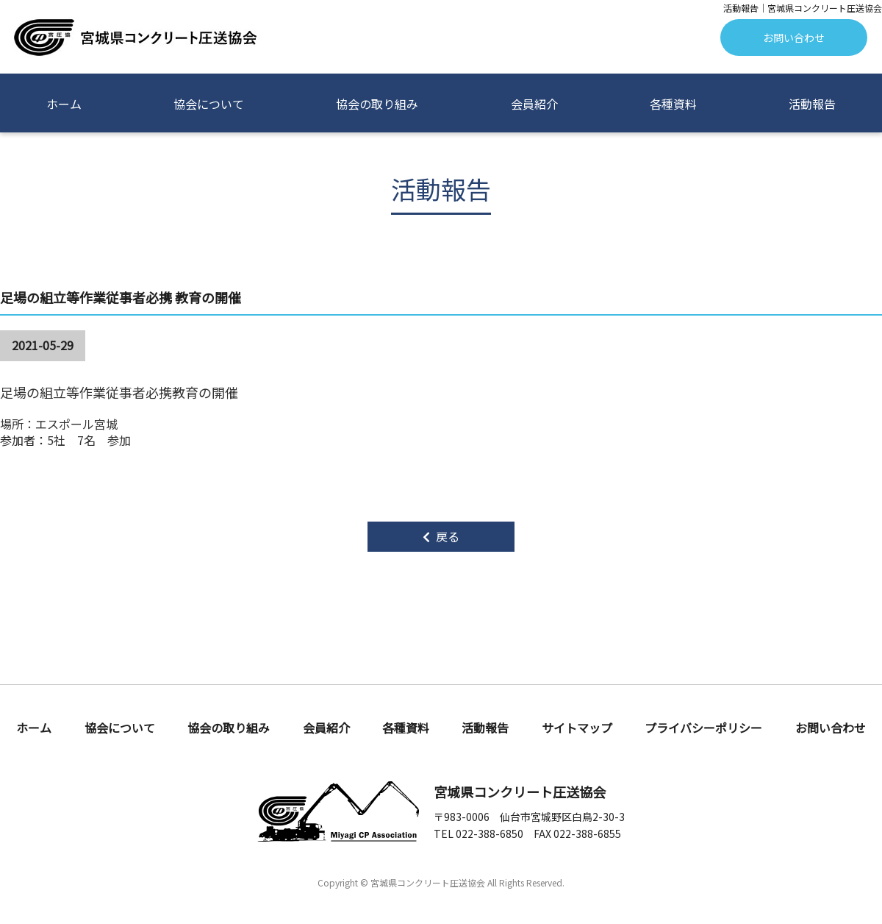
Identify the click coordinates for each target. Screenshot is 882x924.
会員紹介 (534, 104)
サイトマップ (577, 729)
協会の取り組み (377, 104)
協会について (208, 104)
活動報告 (812, 104)
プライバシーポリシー (703, 729)
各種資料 (673, 104)
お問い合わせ (794, 37)
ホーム (64, 104)
